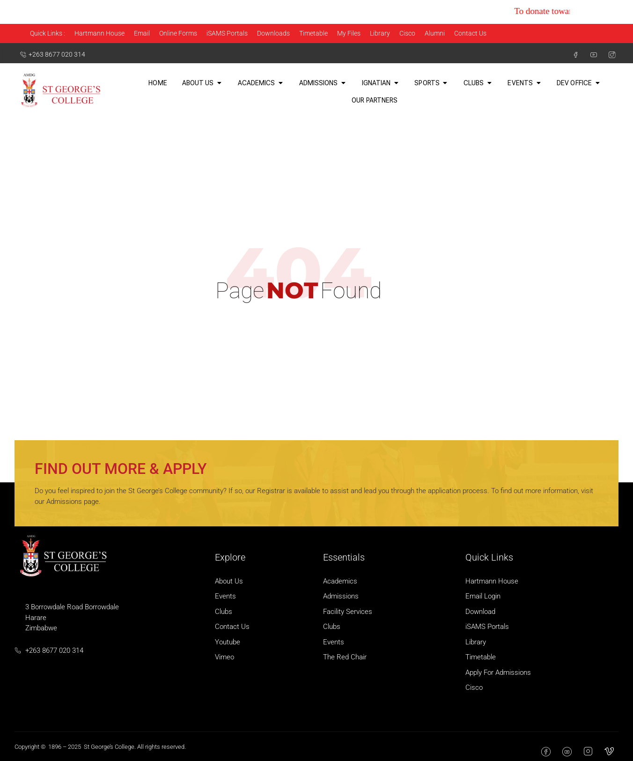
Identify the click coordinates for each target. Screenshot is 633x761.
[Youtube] (590, 55)
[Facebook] (572, 55)
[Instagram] (608, 55)
